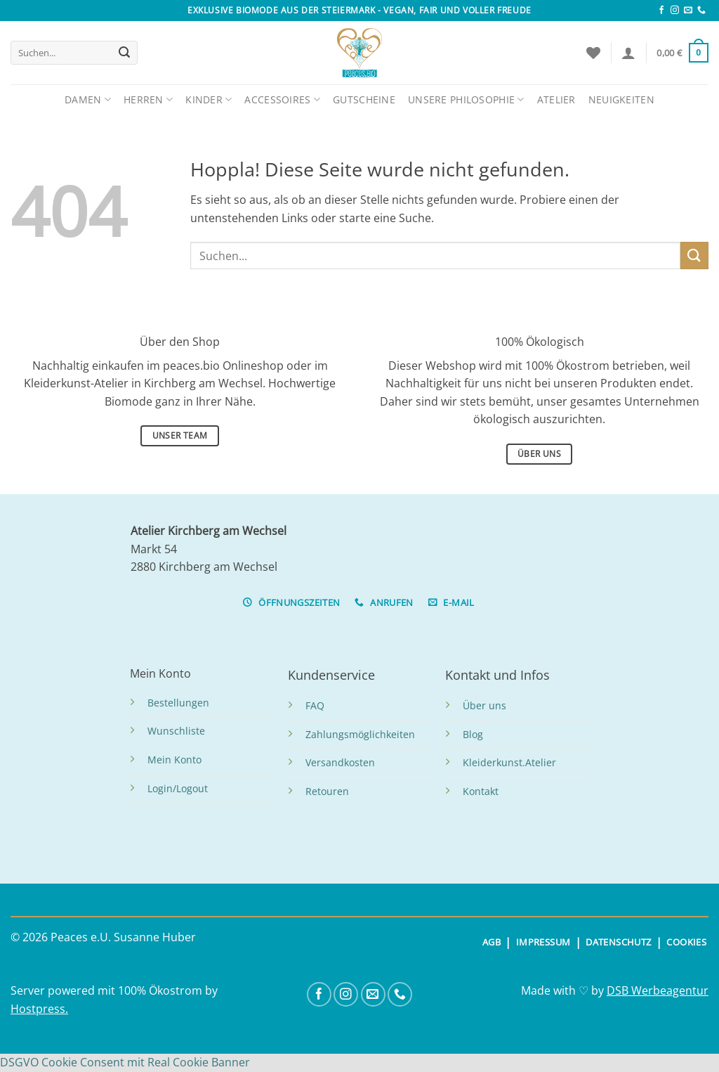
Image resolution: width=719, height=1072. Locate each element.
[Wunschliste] (593, 52)
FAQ (314, 705)
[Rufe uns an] (701, 10)
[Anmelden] (628, 52)
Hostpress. (39, 1008)
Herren (148, 99)
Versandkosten (340, 762)
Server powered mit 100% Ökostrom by (114, 990)
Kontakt (481, 791)
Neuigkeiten (621, 99)
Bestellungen (178, 702)
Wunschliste (176, 730)
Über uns (484, 705)
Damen (88, 99)
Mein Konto (174, 759)
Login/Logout (177, 788)
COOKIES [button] (686, 942)
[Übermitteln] (124, 53)
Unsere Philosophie (466, 99)
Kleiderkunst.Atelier (509, 762)
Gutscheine (364, 99)
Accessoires (282, 99)
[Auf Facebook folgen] (661, 10)
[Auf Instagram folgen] (675, 10)
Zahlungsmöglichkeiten (360, 734)
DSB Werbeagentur (657, 990)
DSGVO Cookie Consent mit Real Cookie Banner (125, 1062)
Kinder (208, 99)
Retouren (327, 791)
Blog (473, 734)
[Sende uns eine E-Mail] (688, 10)
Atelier (556, 99)
